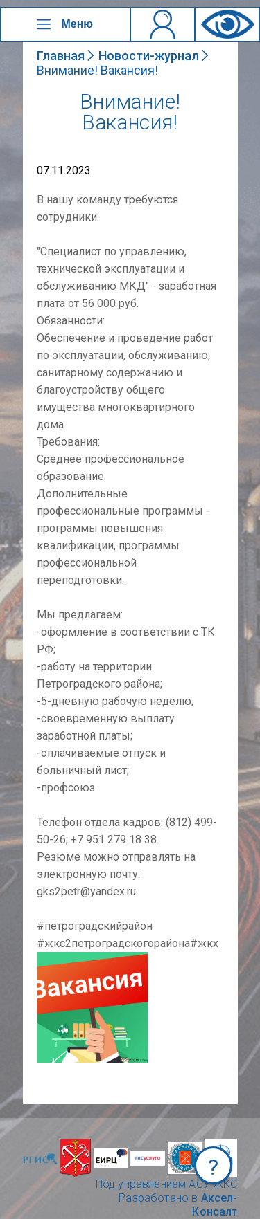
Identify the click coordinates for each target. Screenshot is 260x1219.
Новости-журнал (148, 55)
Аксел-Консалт (214, 1204)
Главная (61, 55)
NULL (50, 958)
